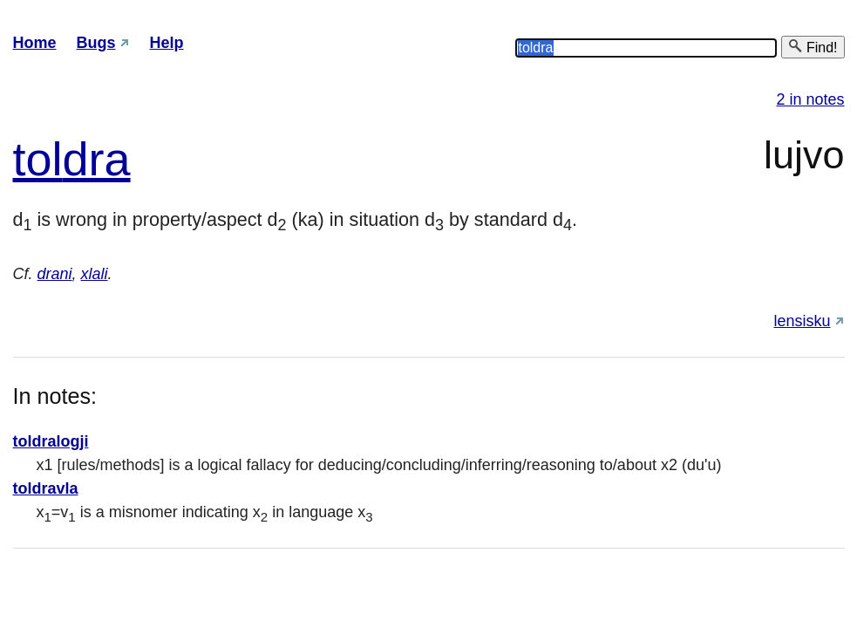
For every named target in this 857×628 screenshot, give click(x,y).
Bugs (96, 42)
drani (54, 274)
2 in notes (810, 99)
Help (167, 42)
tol (38, 159)
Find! (812, 46)
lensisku (801, 321)
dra (97, 159)
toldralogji (51, 441)
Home (35, 42)
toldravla (45, 488)
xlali (94, 274)
